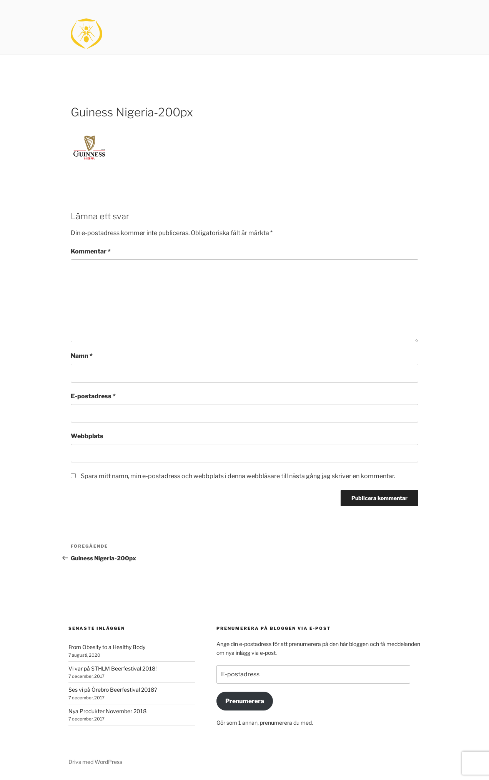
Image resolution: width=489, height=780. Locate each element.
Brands (379, 62)
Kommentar (91, 251)
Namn (82, 355)
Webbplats (87, 436)
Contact (410, 62)
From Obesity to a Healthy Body (106, 647)
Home (352, 62)
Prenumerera (244, 701)
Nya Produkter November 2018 (107, 711)
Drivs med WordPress (95, 761)
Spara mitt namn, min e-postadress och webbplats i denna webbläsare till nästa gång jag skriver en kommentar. (238, 476)
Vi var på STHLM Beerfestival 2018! (112, 668)
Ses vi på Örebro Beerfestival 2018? (112, 689)
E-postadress (93, 396)
